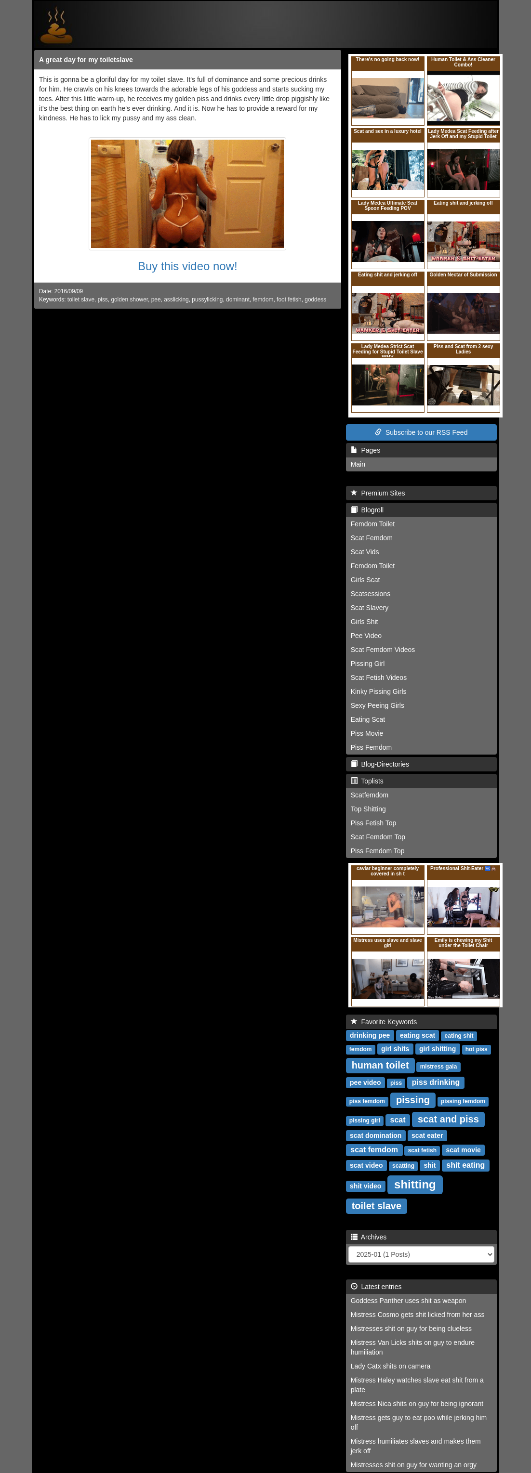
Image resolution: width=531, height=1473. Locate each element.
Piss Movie (367, 733)
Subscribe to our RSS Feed (421, 432)
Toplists (367, 781)
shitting (415, 1184)
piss (103, 299)
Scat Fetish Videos (379, 677)
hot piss (476, 1049)
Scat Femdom (372, 538)
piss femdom (367, 1101)
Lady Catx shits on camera (391, 1366)
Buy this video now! (188, 266)
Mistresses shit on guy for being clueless (411, 1328)
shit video (365, 1186)
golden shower (129, 299)
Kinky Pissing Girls (379, 691)
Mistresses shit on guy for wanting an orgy (414, 1465)
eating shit (459, 1035)
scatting (403, 1165)
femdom (263, 299)
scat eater (427, 1135)
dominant (238, 299)
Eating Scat (368, 719)
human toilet (380, 1065)
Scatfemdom (370, 795)
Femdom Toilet (373, 524)
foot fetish (289, 299)
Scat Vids (365, 552)
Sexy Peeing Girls (377, 705)
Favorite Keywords (384, 1022)
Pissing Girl (368, 663)
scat (398, 1120)
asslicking (176, 299)
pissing (413, 1100)
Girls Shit (364, 622)
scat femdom (374, 1150)
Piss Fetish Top (374, 823)
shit (430, 1165)
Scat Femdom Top (378, 837)
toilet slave (80, 299)
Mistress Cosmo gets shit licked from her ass (418, 1314)
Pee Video (366, 635)
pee (156, 299)
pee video (365, 1082)
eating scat (417, 1035)
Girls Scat (365, 580)
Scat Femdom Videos (383, 649)
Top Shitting (368, 809)
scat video (366, 1165)
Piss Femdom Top (378, 851)
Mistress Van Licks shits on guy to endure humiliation (413, 1347)
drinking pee (370, 1035)
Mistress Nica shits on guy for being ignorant (417, 1404)
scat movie (463, 1150)
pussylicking (207, 299)
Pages (365, 450)
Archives (369, 1237)
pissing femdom (463, 1101)
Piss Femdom (371, 747)
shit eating (465, 1165)
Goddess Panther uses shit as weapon (408, 1300)
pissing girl (364, 1120)
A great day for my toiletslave (86, 60)
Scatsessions (370, 594)
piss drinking (436, 1082)
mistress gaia (438, 1066)
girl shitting (437, 1049)
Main (358, 464)
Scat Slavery (370, 608)
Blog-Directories (380, 764)
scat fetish (422, 1150)
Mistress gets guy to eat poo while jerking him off (419, 1422)
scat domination (375, 1135)
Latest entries (376, 1287)
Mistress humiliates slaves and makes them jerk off (416, 1446)
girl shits (395, 1049)
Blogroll (367, 510)
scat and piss (448, 1119)
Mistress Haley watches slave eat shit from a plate (417, 1385)
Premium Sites (378, 493)
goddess (315, 299)
